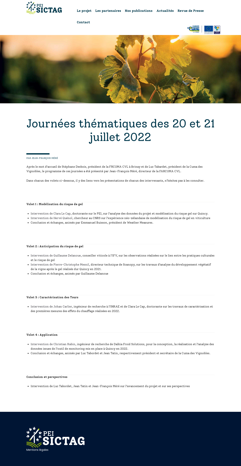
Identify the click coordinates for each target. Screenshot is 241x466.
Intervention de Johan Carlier (51, 306)
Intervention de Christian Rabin (53, 344)
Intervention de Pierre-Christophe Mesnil (60, 264)
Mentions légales (37, 450)
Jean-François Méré (44, 158)
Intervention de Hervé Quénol (51, 218)
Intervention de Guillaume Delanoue (56, 255)
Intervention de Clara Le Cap (51, 213)
